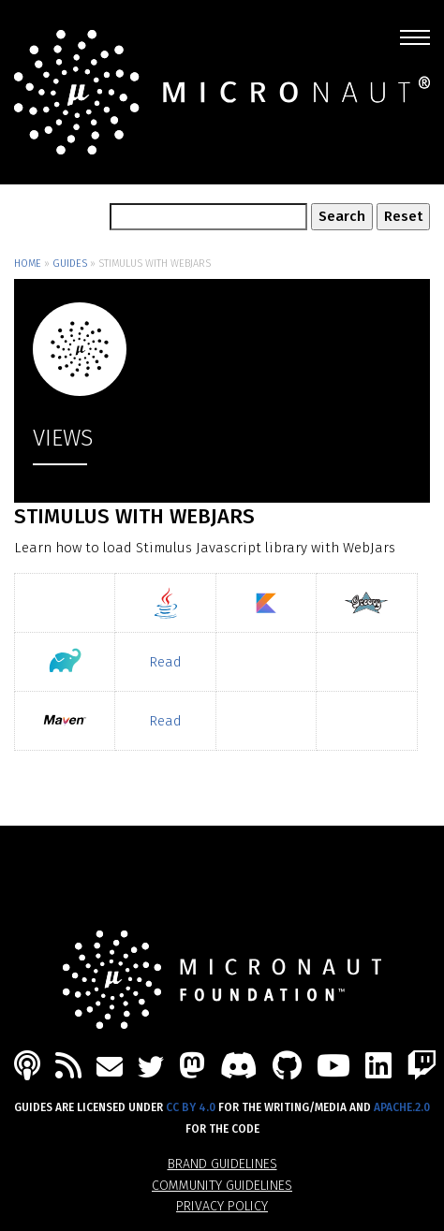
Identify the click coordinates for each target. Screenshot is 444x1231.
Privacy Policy (222, 1206)
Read (165, 661)
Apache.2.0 (402, 1107)
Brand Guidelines (222, 1164)
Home (27, 263)
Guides (69, 263)
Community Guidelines (222, 1186)
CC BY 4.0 (190, 1107)
